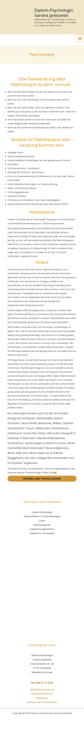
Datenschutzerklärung (42, 699)
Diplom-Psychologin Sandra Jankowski (57, 16)
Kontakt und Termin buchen (42, 711)
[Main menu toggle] (80, 48)
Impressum (42, 707)
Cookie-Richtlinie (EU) (42, 703)
